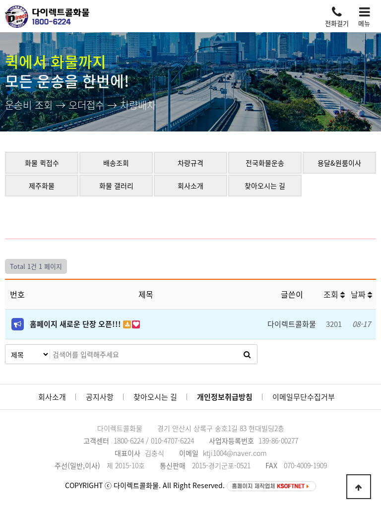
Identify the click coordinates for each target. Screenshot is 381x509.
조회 (334, 294)
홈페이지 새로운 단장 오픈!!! (76, 323)
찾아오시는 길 (155, 396)
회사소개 (52, 396)
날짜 (361, 294)
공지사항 (100, 396)
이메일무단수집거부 (303, 396)
